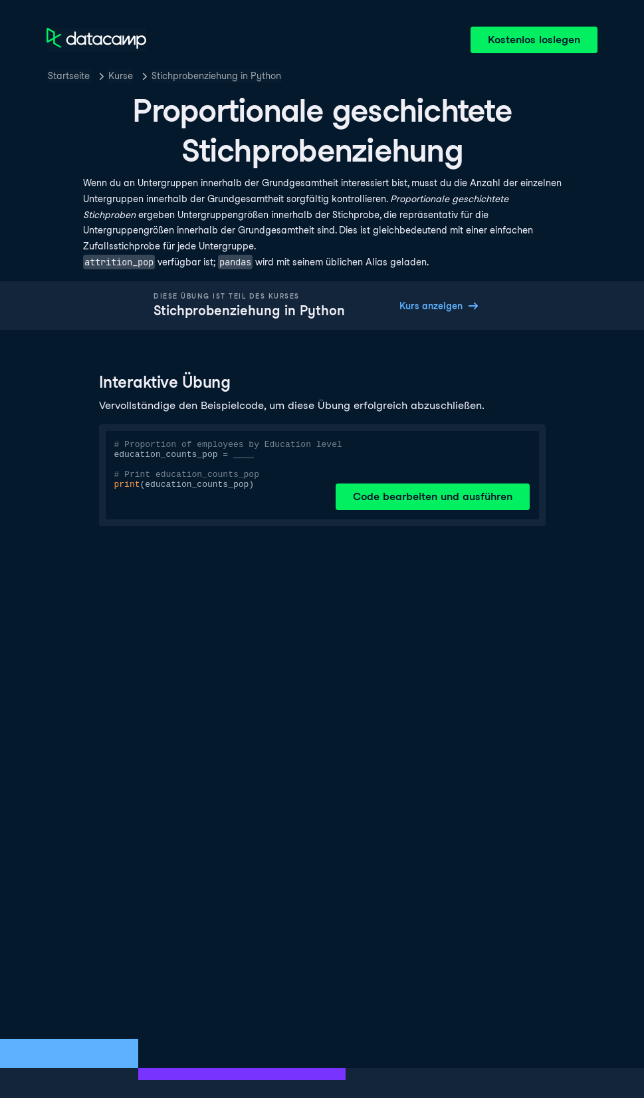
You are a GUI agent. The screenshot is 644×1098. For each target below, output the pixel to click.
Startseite (69, 75)
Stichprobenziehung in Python (216, 75)
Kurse (120, 75)
